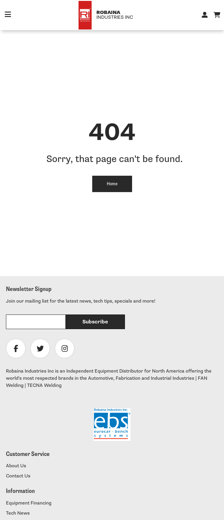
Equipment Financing (28, 503)
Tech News (18, 513)
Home (112, 184)
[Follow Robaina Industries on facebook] (16, 348)
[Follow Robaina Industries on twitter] (40, 348)
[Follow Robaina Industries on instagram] (64, 348)
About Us (16, 466)
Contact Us (18, 476)
